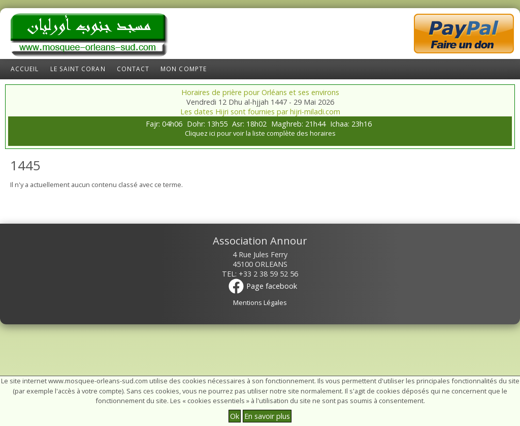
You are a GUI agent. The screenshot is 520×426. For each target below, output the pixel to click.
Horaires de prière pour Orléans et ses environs (260, 92)
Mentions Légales (260, 302)
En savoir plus (267, 416)
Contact (133, 69)
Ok (234, 416)
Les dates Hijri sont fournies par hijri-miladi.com (260, 111)
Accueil (25, 69)
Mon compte (183, 69)
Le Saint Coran (78, 69)
